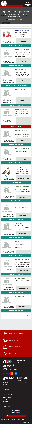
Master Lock (6, 39)
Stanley (5, 176)
